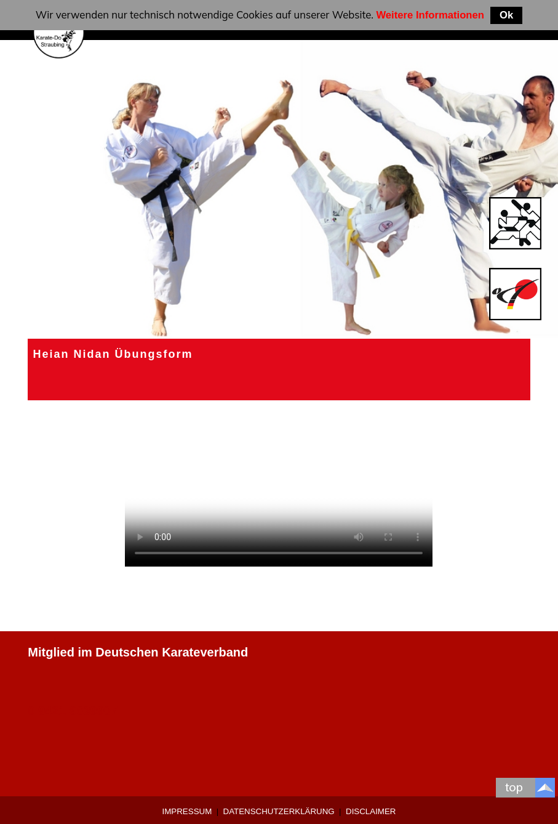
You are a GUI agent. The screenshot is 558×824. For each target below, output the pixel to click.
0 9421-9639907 (73, 710)
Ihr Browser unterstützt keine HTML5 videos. (278, 490)
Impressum (187, 811)
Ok (506, 15)
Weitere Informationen (430, 15)
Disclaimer (371, 811)
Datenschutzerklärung (279, 811)
